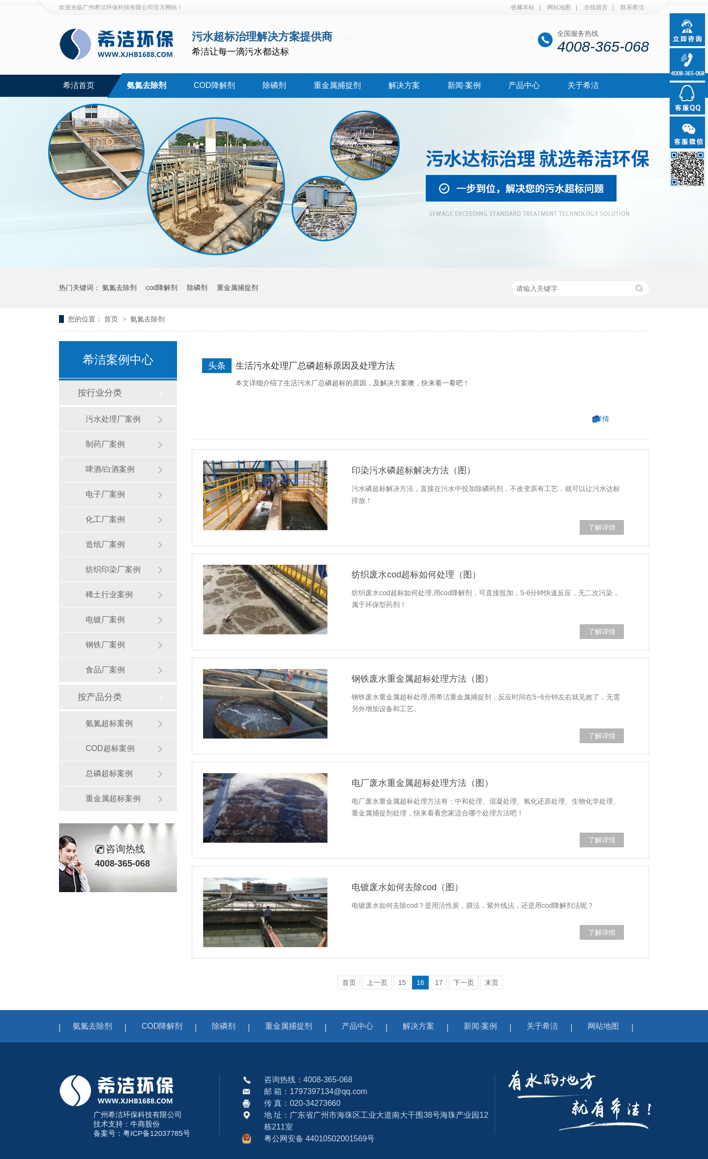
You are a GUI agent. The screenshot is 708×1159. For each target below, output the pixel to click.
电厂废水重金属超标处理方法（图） (422, 783)
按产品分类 (100, 697)
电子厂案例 (105, 494)
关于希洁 (583, 85)
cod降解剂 (162, 287)
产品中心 (524, 85)
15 (402, 982)
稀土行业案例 (109, 594)
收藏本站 (522, 7)
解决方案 (404, 85)
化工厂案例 (105, 519)
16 (420, 982)
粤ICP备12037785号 (156, 1133)
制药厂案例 (105, 444)
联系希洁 (632, 7)
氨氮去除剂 (146, 85)
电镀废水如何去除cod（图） (407, 887)
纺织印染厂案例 (113, 569)
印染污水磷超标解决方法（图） (413, 470)
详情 (602, 419)
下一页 (463, 982)
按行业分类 (100, 393)
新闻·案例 (464, 85)
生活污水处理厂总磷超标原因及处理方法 (315, 366)
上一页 (377, 982)
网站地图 (559, 7)
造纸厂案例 (105, 544)
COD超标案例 (110, 748)
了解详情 (602, 527)
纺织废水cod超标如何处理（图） (416, 575)
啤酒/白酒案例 (110, 469)
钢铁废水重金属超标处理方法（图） (422, 679)
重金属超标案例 (113, 798)
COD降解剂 (214, 85)
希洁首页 (78, 85)
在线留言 (596, 7)
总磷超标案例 (109, 773)
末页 (492, 982)
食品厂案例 (105, 670)
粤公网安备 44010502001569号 (319, 1138)
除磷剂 (274, 85)
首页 (112, 319)
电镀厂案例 (105, 619)
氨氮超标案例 (109, 723)
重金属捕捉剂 (337, 85)
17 (439, 982)
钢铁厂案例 (105, 644)
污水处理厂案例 (113, 419)
